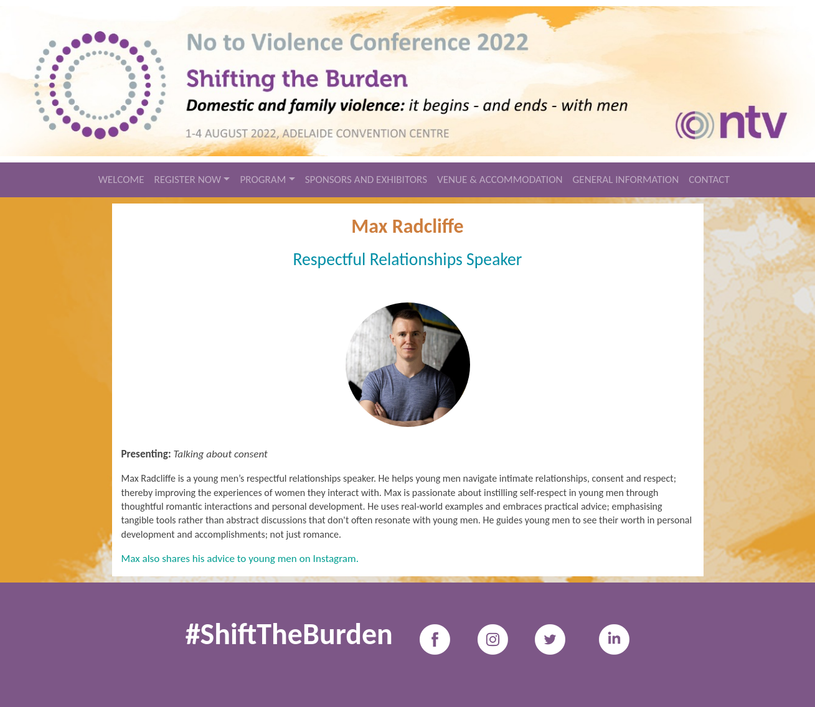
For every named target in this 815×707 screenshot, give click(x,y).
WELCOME (121, 179)
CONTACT (709, 179)
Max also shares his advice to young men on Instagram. (240, 558)
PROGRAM (263, 179)
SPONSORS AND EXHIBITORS (366, 179)
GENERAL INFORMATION (626, 179)
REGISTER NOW (188, 179)
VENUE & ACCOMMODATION (500, 179)
